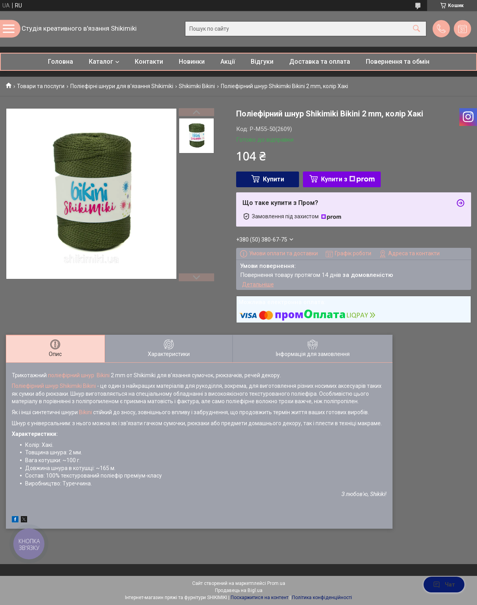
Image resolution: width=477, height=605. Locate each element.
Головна (60, 61)
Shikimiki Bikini (197, 86)
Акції (227, 61)
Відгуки (262, 61)
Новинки (192, 61)
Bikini (85, 412)
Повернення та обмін (397, 61)
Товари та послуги (40, 86)
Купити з (348, 179)
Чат (444, 584)
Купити (273, 179)
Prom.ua (276, 583)
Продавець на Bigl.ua (238, 590)
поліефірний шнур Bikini (79, 375)
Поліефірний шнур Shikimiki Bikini (54, 386)
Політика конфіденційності (322, 597)
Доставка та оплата (319, 61)
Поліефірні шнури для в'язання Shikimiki (121, 86)
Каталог (101, 61)
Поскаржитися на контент (259, 597)
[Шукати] (416, 29)
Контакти (149, 61)
